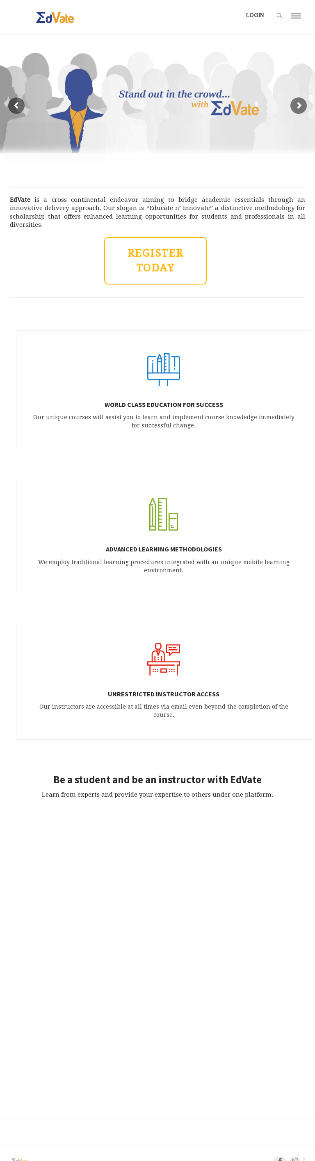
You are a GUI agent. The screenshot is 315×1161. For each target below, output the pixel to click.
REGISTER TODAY (156, 260)
